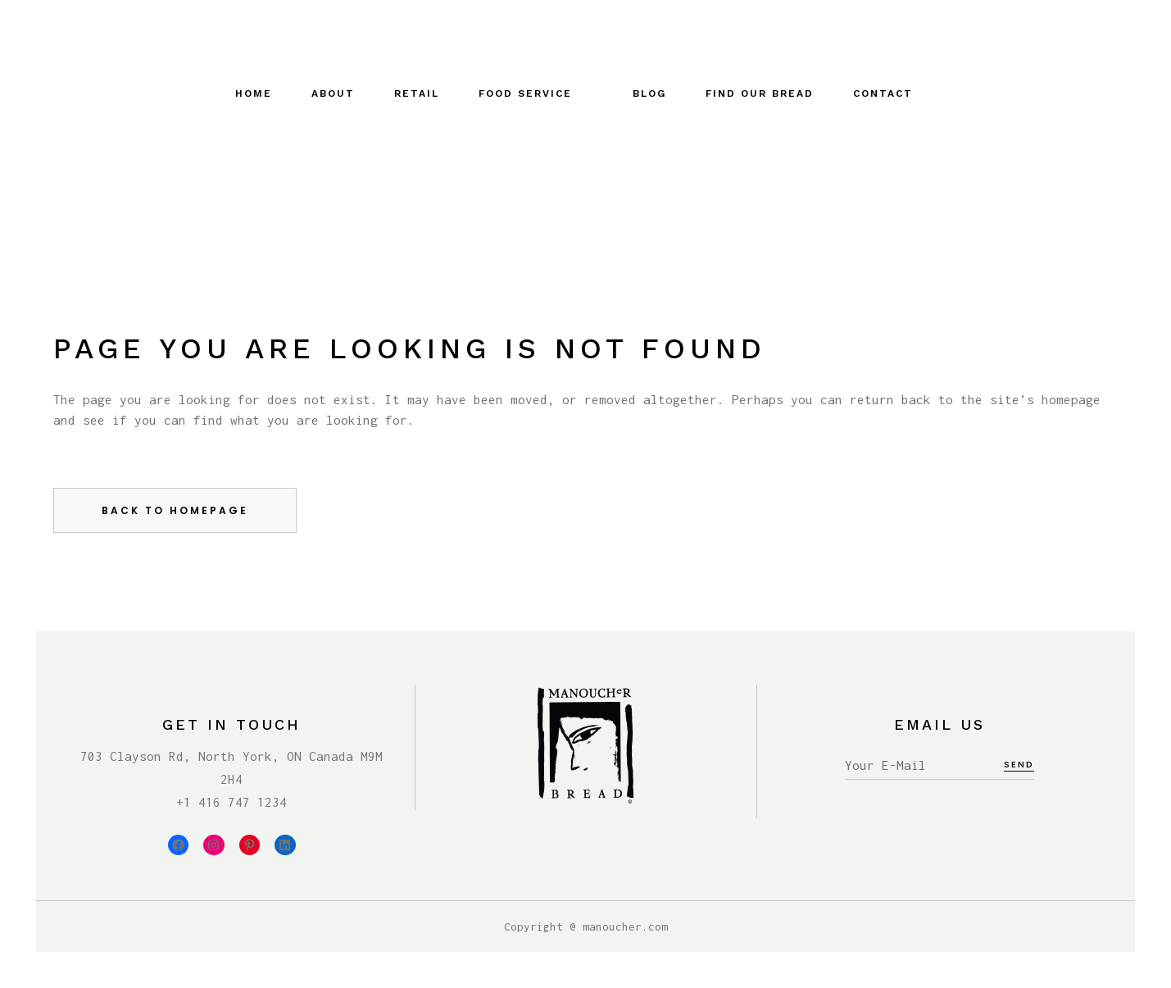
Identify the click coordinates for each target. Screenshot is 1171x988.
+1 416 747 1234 (231, 801)
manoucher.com (625, 926)
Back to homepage (175, 510)
